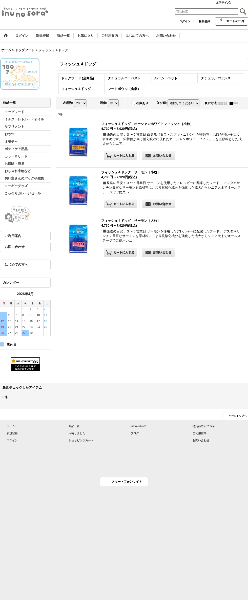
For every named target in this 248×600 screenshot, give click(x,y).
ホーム (11, 426)
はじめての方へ (16, 264)
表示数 (68, 103)
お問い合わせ (15, 247)
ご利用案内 (13, 236)
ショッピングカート (81, 440)
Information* (138, 426)
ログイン (184, 21)
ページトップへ (237, 415)
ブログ (135, 433)
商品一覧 (74, 426)
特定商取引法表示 (204, 426)
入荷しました (77, 433)
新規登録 (204, 21)
